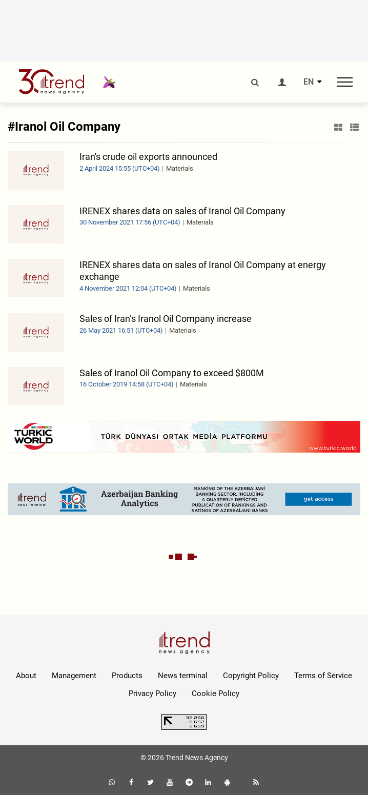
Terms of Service (323, 675)
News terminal (183, 675)
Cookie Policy (215, 693)
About (26, 675)
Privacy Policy (152, 693)
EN (308, 82)
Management (74, 675)
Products (127, 675)
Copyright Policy (251, 675)
